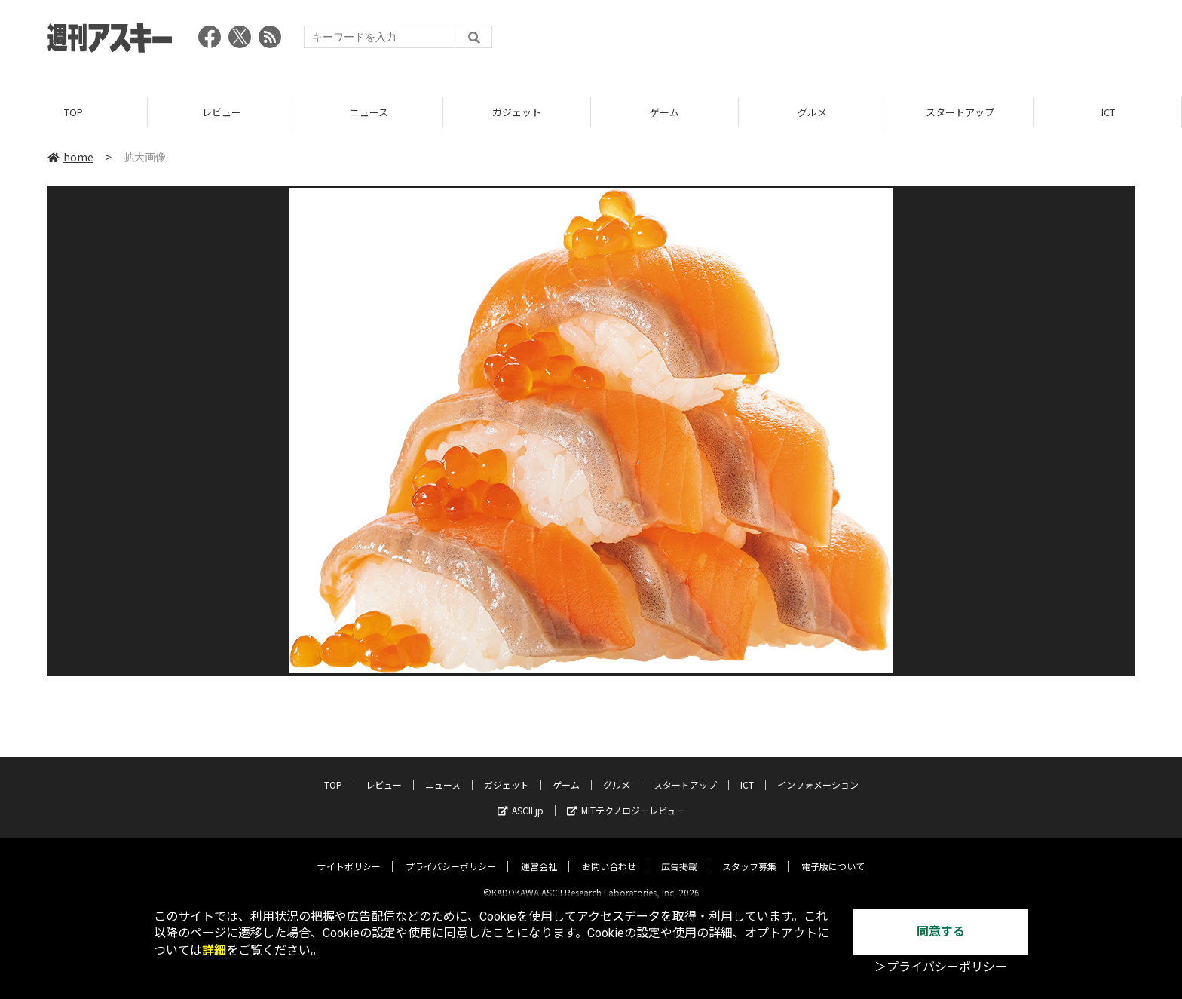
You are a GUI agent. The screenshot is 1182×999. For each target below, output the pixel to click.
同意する (941, 931)
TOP (73, 113)
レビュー (221, 113)
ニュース (369, 113)
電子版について (833, 853)
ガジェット (516, 113)
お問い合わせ (609, 853)
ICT (1108, 113)
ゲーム (664, 113)
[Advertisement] (860, 41)
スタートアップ (960, 113)
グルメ (812, 113)
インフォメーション (818, 772)
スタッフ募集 (749, 853)
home (70, 157)
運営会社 (539, 853)
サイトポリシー (349, 853)
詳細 (214, 950)
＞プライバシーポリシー (940, 967)
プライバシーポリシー (451, 853)
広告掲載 (679, 853)
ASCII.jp (521, 798)
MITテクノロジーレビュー (626, 798)
